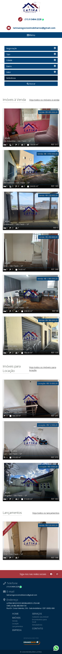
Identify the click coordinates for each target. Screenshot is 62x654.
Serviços (37, 613)
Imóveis (16, 617)
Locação (15, 623)
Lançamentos (17, 626)
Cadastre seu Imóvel (40, 617)
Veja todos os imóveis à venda (44, 99)
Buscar (31, 83)
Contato (37, 628)
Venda (14, 621)
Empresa (17, 630)
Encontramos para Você (39, 620)
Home (15, 613)
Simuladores (37, 625)
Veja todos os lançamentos (45, 513)
